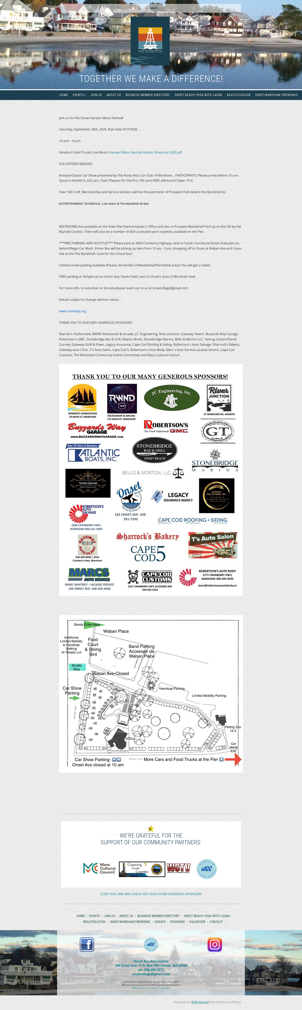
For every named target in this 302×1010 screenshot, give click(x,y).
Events (94, 916)
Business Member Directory (159, 916)
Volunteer (197, 922)
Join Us (109, 916)
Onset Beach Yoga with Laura (207, 916)
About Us (126, 916)
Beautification (94, 922)
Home (80, 916)
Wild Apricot (200, 1002)
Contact (216, 922)
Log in (154, 7)
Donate (160, 922)
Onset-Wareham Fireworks (130, 922)
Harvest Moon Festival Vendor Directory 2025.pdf (145, 152)
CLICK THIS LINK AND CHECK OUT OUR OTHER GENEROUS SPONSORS (151, 894)
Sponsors (177, 922)
